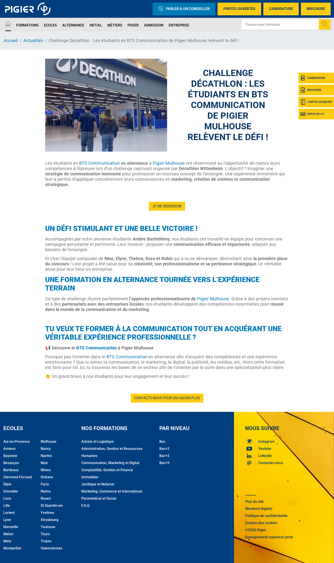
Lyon (7, 520)
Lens (7, 498)
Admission (153, 25)
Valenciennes (51, 548)
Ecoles (50, 25)
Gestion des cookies (261, 523)
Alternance (73, 25)
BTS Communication (99, 163)
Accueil (11, 40)
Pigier (133, 25)
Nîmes (46, 470)
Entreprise (179, 25)
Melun (8, 534)
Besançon (11, 463)
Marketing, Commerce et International (111, 491)
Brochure (316, 9)
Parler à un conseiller (184, 9)
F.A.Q (85, 505)
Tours (45, 534)
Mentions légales (258, 509)
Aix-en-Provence (16, 441)
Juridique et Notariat (97, 484)
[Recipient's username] (280, 24)
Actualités (33, 40)
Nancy (46, 449)
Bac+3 (164, 456)
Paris (45, 484)
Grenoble (10, 491)
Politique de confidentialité (266, 516)
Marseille (10, 527)
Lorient (9, 513)
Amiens (9, 449)
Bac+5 (164, 463)
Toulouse (48, 527)
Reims (46, 491)
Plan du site (254, 501)
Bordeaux (11, 470)
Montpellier (12, 548)
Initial (96, 25)
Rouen (46, 498)
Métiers (114, 25)
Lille (6, 505)
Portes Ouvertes (239, 9)
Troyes (46, 541)
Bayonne (10, 456)
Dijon (7, 484)
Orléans (47, 477)
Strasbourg (49, 520)
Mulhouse (48, 441)
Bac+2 (164, 449)
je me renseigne (167, 206)
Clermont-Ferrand (17, 477)
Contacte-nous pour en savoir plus (167, 398)
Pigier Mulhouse (169, 163)
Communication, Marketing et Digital (110, 463)
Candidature (281, 9)
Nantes (46, 456)
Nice (44, 463)
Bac (162, 441)
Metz (7, 541)
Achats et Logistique (97, 441)
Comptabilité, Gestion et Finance (107, 470)
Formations (27, 25)
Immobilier (90, 477)
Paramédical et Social (98, 498)
